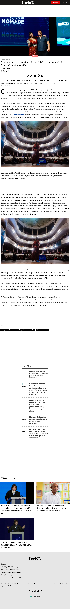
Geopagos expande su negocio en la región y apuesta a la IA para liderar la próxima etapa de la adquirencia (38, 434)
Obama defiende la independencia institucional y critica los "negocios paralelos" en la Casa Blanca (51, 508)
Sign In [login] (65, 2)
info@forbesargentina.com (12, 569)
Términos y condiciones (46, 583)
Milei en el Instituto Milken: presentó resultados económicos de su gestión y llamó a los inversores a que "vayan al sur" (16, 509)
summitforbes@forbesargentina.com (14, 572)
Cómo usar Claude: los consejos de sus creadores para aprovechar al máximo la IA (38, 375)
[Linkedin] (41, 591)
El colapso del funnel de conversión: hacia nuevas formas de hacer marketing (38, 420)
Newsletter (11, 583)
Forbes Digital (5, 68)
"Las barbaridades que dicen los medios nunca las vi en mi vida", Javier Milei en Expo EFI (16, 545)
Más (37, 366)
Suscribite (56, 2)
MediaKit (3, 583)
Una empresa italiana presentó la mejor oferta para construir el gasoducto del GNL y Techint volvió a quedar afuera (37, 406)
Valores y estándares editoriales (30, 583)
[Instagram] (35, 591)
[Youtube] (38, 591)
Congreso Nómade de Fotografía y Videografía (17, 330)
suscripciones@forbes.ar (14, 575)
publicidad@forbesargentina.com (14, 567)
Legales (56, 583)
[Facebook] (29, 591)
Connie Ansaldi (42, 330)
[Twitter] (32, 591)
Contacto (17, 583)
